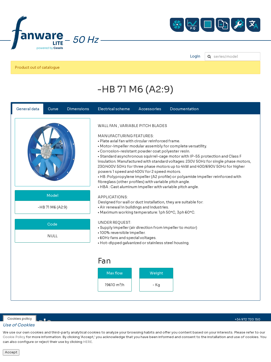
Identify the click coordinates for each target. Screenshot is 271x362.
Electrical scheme (114, 109)
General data (27, 109)
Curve (53, 109)
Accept (11, 352)
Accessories (150, 109)
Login (195, 56)
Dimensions (78, 109)
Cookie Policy (14, 337)
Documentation (184, 109)
